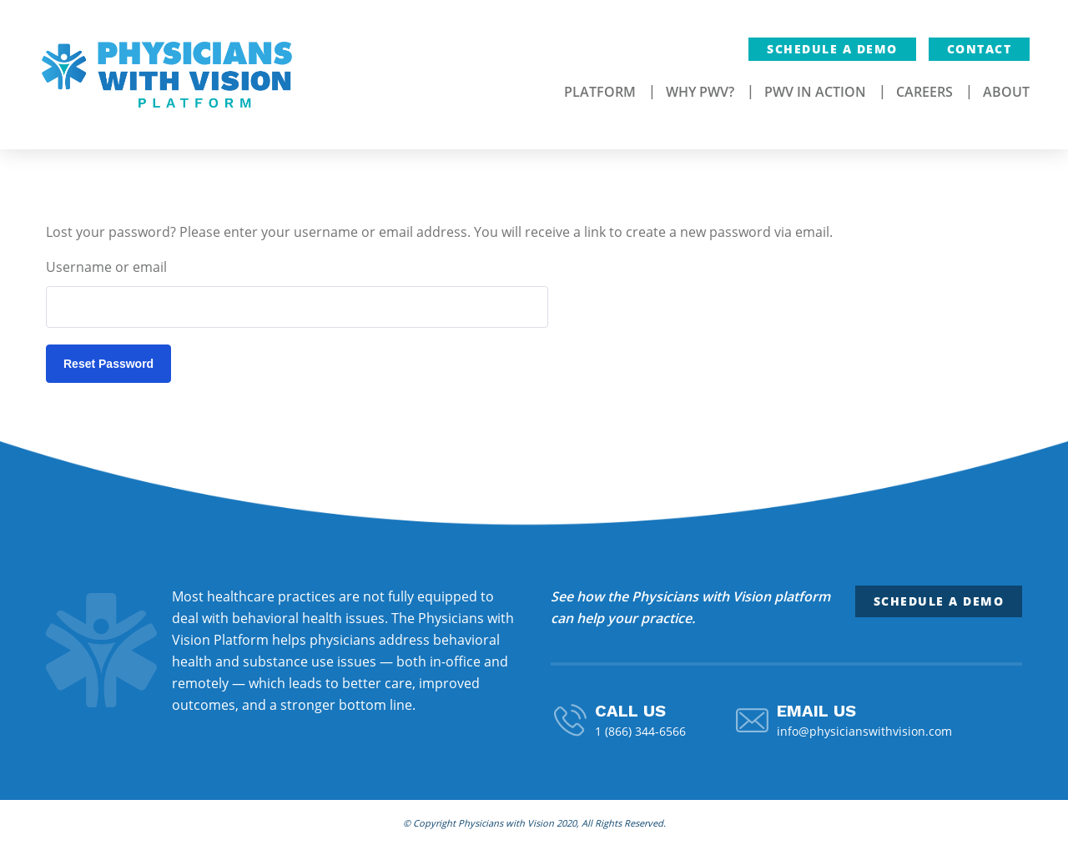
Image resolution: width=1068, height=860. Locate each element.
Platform (600, 92)
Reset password (108, 363)
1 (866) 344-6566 (640, 731)
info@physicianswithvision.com (864, 731)
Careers (924, 92)
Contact (979, 49)
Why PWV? (700, 92)
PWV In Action (815, 92)
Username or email (106, 267)
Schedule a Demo (832, 49)
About (1006, 92)
